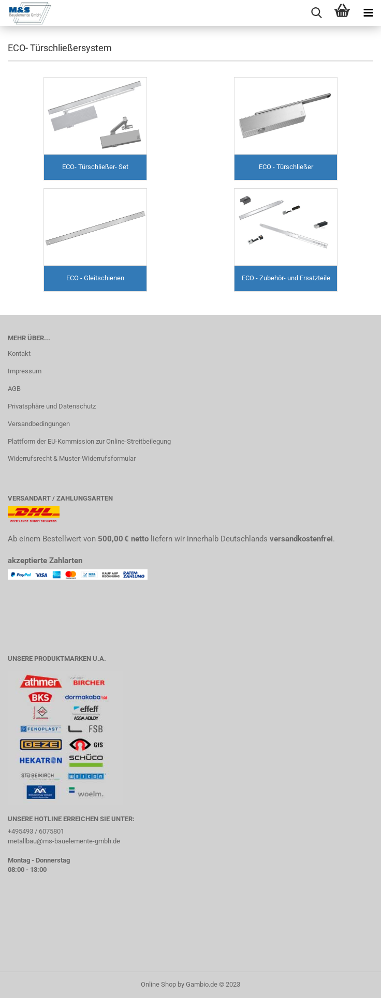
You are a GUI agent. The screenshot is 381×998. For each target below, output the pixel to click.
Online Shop (158, 984)
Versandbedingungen (39, 424)
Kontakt (19, 353)
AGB (14, 388)
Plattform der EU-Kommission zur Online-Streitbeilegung (89, 441)
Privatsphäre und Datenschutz (52, 406)
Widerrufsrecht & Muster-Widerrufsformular (72, 458)
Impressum (24, 371)
